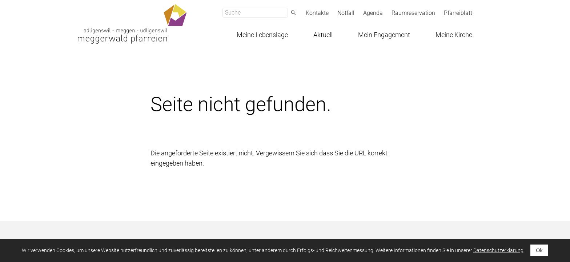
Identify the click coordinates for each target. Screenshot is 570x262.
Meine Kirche (453, 35)
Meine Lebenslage (262, 35)
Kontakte (317, 12)
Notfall (345, 12)
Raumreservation (413, 12)
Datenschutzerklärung (498, 250)
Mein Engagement (384, 35)
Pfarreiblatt (458, 12)
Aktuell (323, 35)
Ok (539, 250)
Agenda (373, 12)
